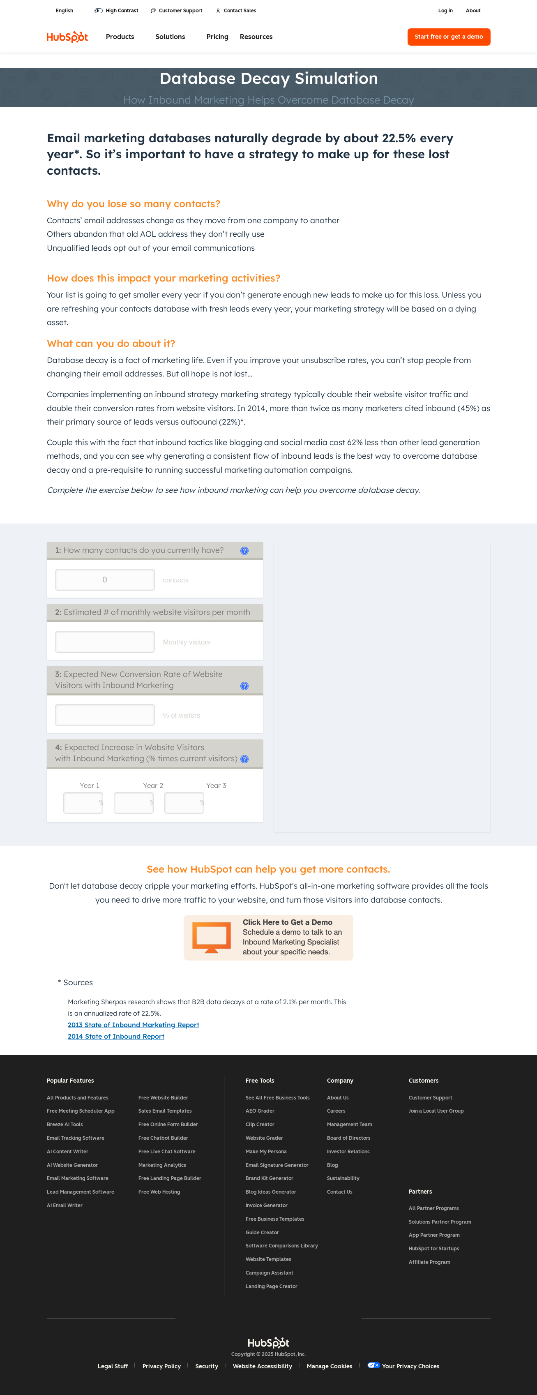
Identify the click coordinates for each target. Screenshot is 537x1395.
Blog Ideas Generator (271, 1192)
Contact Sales (236, 11)
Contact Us (340, 1192)
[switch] (116, 10)
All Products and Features (77, 1098)
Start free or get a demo (449, 36)
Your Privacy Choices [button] (403, 1366)
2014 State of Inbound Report (116, 1036)
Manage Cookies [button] (330, 1366)
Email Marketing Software (77, 1178)
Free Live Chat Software (167, 1152)
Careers (336, 1111)
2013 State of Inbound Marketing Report (133, 1025)
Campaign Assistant (269, 1273)
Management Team (349, 1124)
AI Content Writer (67, 1152)
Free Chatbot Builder (163, 1138)
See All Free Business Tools (278, 1098)
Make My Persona (266, 1152)
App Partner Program (434, 1235)
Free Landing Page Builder (169, 1178)
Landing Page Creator (271, 1286)
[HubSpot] (67, 37)
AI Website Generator (72, 1165)
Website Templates (268, 1259)
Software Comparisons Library (282, 1246)
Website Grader (264, 1138)
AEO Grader (260, 1111)
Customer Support (177, 11)
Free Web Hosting (159, 1192)
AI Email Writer (65, 1205)
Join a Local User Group (436, 1111)
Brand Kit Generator (269, 1178)
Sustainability (343, 1178)
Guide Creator (262, 1233)
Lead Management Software (80, 1192)
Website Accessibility (262, 1366)
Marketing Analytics (162, 1165)
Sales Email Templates (165, 1111)
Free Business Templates (275, 1219)
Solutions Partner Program (440, 1222)
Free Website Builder (163, 1098)
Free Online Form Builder (168, 1124)
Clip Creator (260, 1124)
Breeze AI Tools (65, 1124)
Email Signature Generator (277, 1165)
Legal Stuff (113, 1366)
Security (207, 1366)
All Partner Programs (434, 1208)
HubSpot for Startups (434, 1249)
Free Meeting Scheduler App (81, 1111)
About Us (338, 1098)
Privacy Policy (162, 1366)
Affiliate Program (429, 1262)
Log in (445, 11)
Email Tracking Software (75, 1138)
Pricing (217, 37)
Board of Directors (349, 1138)
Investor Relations (348, 1152)
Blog (332, 1165)
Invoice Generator (267, 1205)
